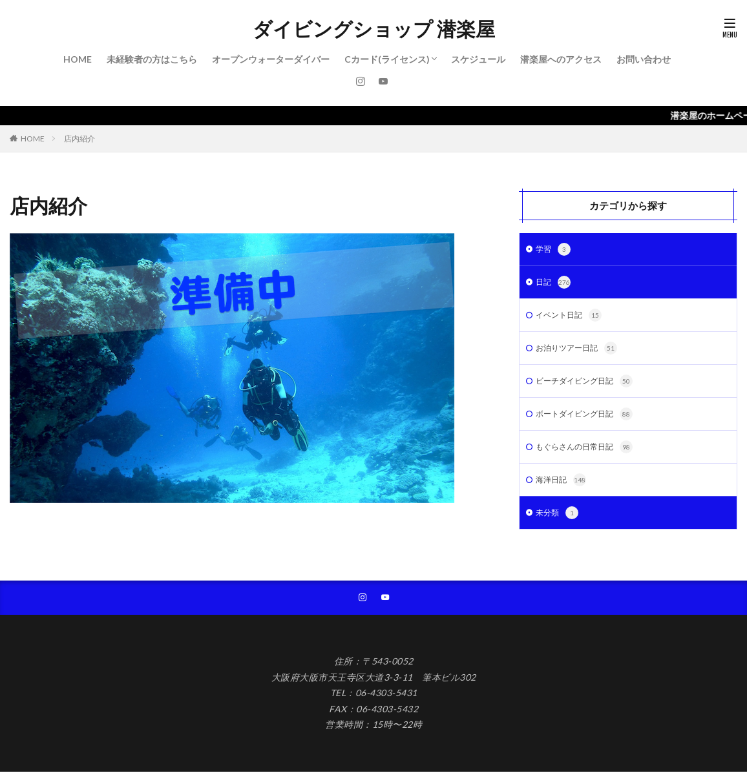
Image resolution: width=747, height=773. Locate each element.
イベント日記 (572, 319)
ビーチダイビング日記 (591, 387)
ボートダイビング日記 (591, 421)
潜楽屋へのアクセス (561, 59)
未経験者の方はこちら (152, 59)
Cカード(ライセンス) (387, 59)
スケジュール (478, 59)
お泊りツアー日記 (581, 353)
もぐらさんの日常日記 (591, 455)
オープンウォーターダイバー (271, 59)
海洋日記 (563, 490)
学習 (554, 250)
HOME (77, 59)
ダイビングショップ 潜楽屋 (374, 29)
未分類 (559, 524)
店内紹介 (79, 138)
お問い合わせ (643, 59)
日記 (554, 284)
